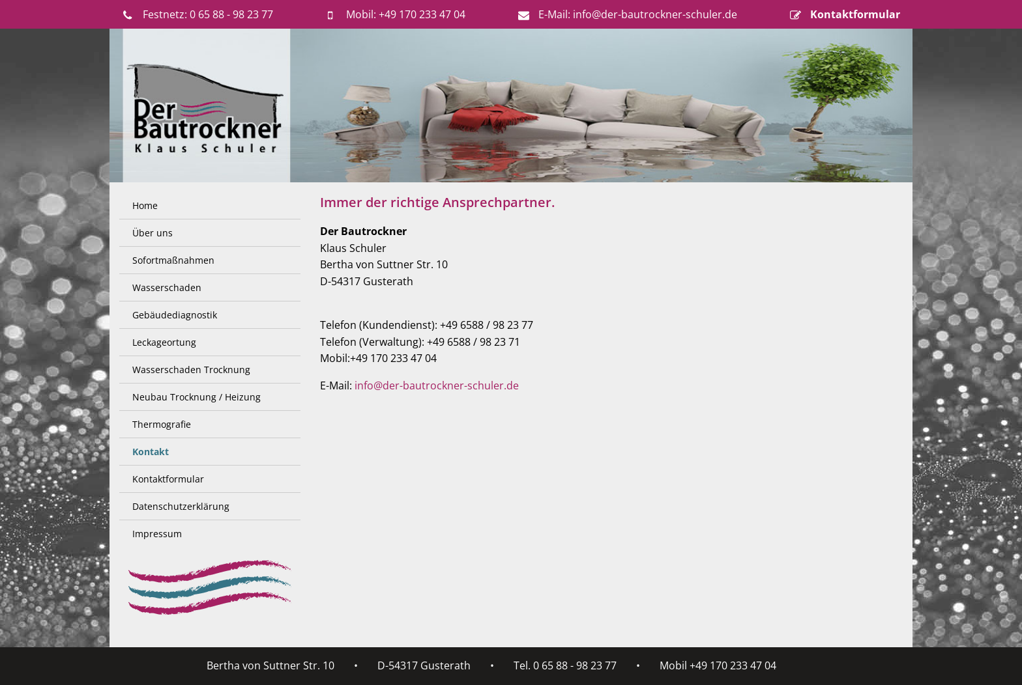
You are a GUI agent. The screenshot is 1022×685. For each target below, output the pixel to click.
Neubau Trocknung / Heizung (196, 397)
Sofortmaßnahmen (173, 260)
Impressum (157, 533)
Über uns (152, 233)
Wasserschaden (166, 287)
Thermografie (161, 424)
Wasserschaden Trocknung (191, 369)
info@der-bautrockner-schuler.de (437, 385)
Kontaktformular (168, 479)
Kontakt (150, 451)
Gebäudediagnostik (174, 315)
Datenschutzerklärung (180, 506)
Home (145, 205)
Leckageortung (164, 342)
